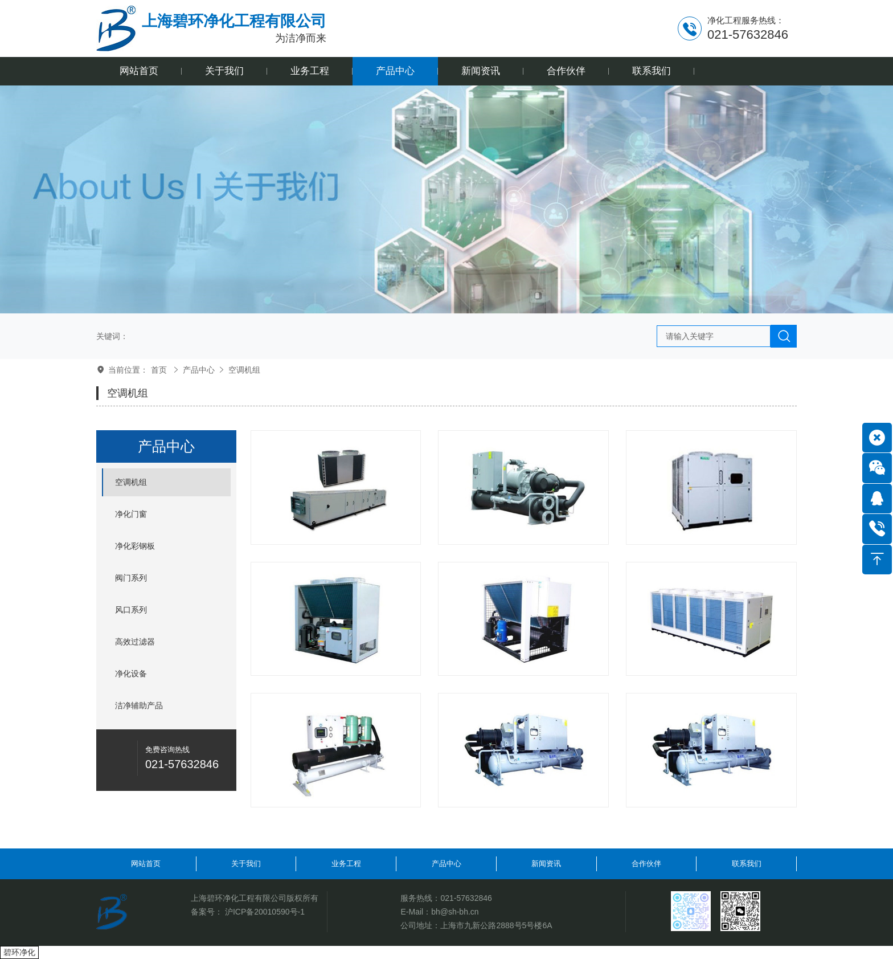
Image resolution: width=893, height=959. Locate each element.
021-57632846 (465, 898)
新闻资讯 (546, 863)
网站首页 (146, 863)
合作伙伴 (646, 863)
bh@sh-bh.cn (454, 911)
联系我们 (746, 863)
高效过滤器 (135, 641)
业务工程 (346, 863)
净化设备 (131, 673)
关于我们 (246, 863)
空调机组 (244, 369)
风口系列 (131, 609)
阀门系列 (131, 577)
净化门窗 (131, 514)
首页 (159, 369)
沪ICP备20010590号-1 (265, 911)
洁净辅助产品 (139, 705)
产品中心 (199, 369)
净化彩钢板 (135, 545)
